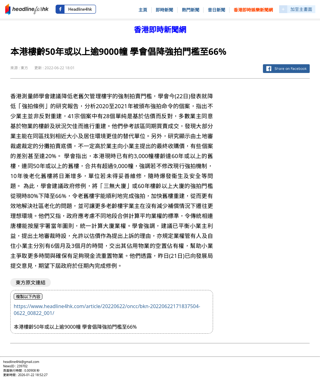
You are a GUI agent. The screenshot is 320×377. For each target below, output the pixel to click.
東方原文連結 (31, 282)
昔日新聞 (216, 10)
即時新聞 (164, 10)
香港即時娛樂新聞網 (253, 10)
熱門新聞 (190, 10)
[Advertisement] (266, 123)
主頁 (142, 10)
